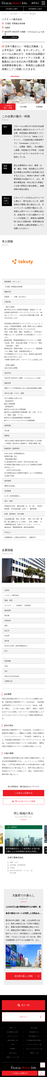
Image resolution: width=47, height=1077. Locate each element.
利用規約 (12, 1048)
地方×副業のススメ (34, 1036)
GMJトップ (13, 1028)
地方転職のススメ (34, 1032)
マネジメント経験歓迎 (10, 37)
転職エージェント (13, 1057)
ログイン (35, 3)
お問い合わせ (12, 1053)
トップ (4, 14)
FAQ (12, 1044)
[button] (6, 76)
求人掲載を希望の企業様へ (34, 1040)
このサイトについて (12, 1036)
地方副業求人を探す (35, 9)
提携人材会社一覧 (13, 1040)
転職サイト (34, 1053)
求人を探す (14, 14)
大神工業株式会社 (15, 857)
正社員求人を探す (12, 9)
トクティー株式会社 (29, 14)
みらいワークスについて (34, 1048)
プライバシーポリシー (34, 1044)
